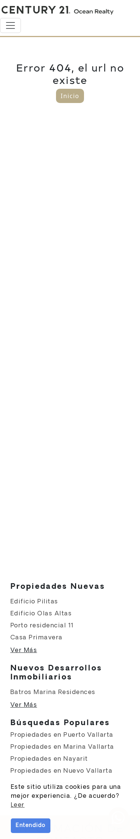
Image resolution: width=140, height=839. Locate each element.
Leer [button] (18, 805)
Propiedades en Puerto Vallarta (61, 735)
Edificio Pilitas (34, 602)
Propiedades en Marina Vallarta (62, 747)
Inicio (70, 96)
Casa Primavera (36, 638)
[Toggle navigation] (10, 25)
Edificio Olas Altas (41, 614)
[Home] (57, 10)
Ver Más (23, 650)
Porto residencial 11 (42, 626)
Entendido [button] (31, 825)
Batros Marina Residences (53, 692)
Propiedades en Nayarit (49, 759)
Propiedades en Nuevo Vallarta (61, 771)
